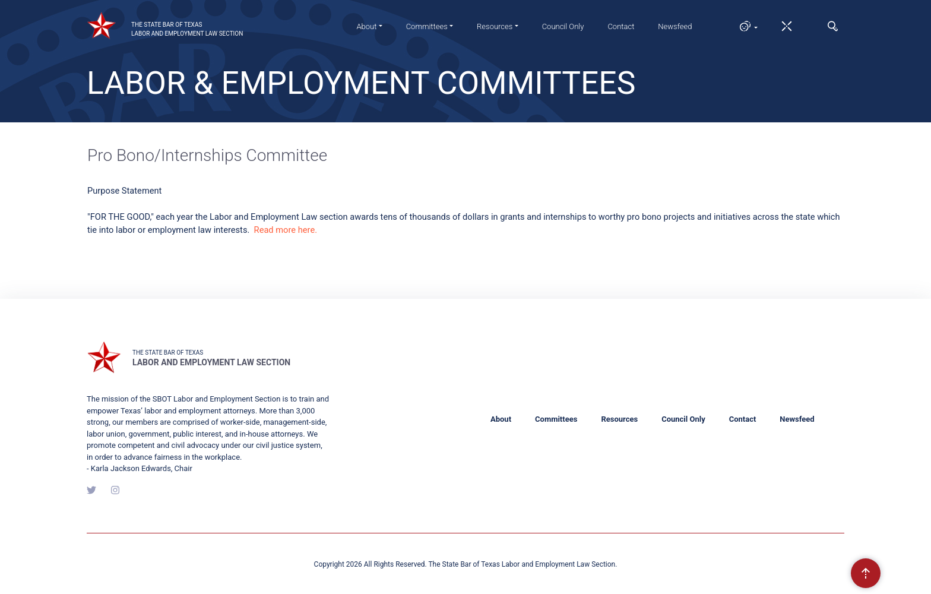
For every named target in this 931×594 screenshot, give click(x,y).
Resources (619, 419)
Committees (556, 419)
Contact (620, 26)
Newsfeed (675, 26)
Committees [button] (427, 26)
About (500, 419)
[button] (743, 26)
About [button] (366, 26)
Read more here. (285, 230)
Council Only (563, 26)
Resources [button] (494, 26)
